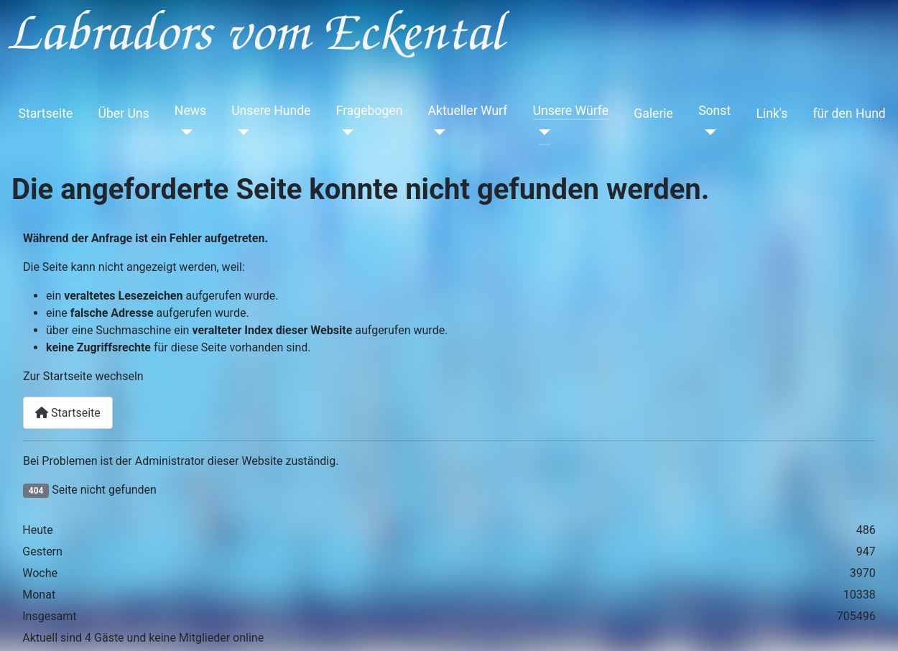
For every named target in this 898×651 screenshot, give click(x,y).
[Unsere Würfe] (542, 132)
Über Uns (123, 113)
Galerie (653, 113)
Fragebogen (369, 110)
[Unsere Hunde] (240, 132)
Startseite (46, 113)
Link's (771, 113)
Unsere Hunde (270, 110)
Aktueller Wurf (468, 110)
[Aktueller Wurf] (437, 132)
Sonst (714, 110)
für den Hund (849, 113)
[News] (184, 132)
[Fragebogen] (345, 132)
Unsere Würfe (571, 110)
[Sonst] (707, 132)
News (190, 110)
